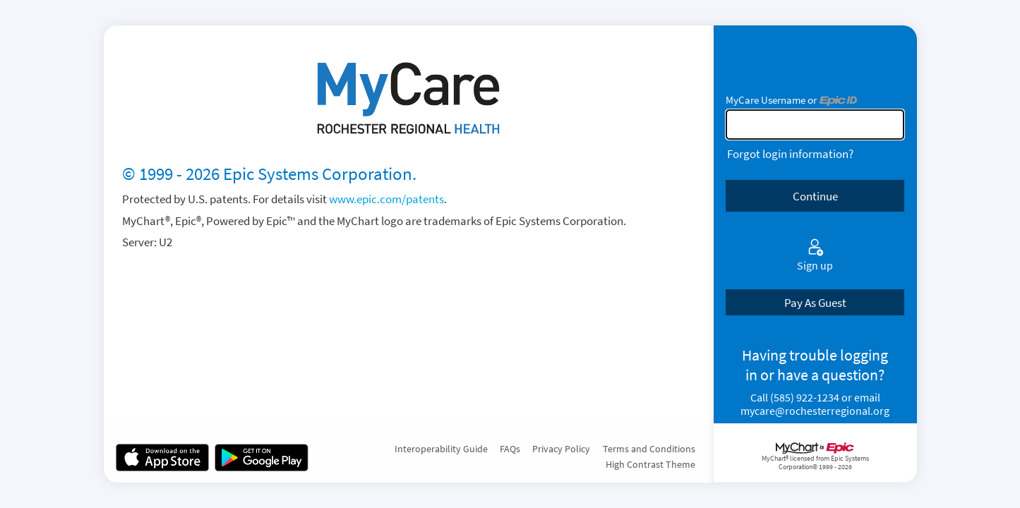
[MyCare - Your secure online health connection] (408, 98)
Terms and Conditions (649, 448)
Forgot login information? (790, 154)
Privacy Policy (561, 448)
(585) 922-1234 (804, 397)
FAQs (510, 448)
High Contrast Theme (650, 464)
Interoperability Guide (441, 448)
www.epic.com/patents (386, 199)
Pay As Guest (815, 302)
